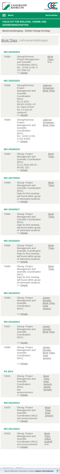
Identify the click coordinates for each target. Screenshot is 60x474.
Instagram (16, 459)
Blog (26, 459)
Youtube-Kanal (21, 459)
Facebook (6, 459)
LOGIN (55, 9)
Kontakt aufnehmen (31, 459)
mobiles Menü (13, 16)
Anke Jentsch (47, 307)
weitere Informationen (44, 471)
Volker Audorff (48, 440)
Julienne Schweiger (48, 86)
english (47, 9)
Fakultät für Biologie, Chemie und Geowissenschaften (24, 23)
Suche (38, 15)
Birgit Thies (9, 40)
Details (24, 72)
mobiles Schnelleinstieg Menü (51, 16)
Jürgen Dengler (47, 299)
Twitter (11, 459)
